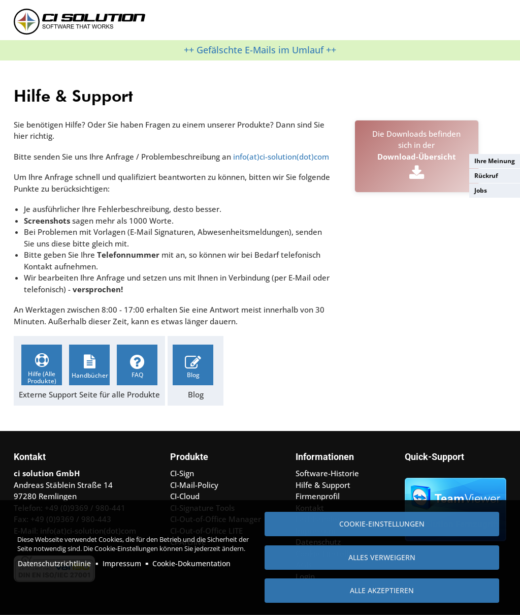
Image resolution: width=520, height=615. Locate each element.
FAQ (137, 375)
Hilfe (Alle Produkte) (41, 377)
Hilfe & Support (323, 485)
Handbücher (90, 375)
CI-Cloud (185, 496)
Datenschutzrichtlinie (54, 563)
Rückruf (486, 175)
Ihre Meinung (494, 161)
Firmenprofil (318, 496)
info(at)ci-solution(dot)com (281, 156)
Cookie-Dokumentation (191, 563)
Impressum (122, 563)
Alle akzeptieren (382, 590)
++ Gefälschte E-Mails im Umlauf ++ (260, 50)
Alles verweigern (381, 557)
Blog (193, 375)
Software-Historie (327, 473)
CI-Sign (182, 473)
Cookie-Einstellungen (382, 524)
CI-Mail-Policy (194, 485)
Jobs (480, 190)
